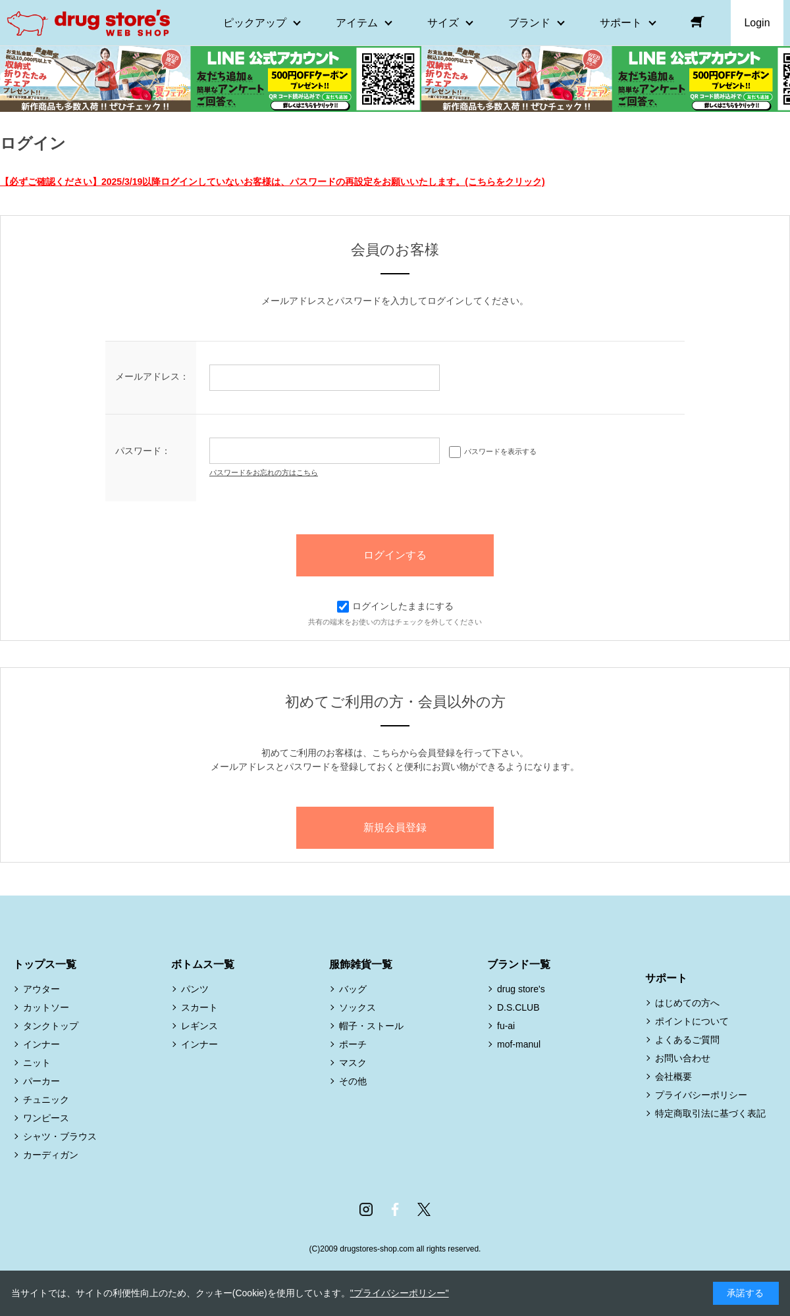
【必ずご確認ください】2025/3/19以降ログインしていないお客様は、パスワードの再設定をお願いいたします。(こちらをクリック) (272, 181)
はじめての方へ (687, 1003)
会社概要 (673, 1076)
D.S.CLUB (518, 1007)
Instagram (366, 1209)
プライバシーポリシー (701, 1095)
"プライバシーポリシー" (399, 1293)
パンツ (195, 989)
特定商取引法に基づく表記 (710, 1113)
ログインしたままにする (395, 606)
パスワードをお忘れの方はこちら (263, 472)
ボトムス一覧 (202, 964)
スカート (199, 1007)
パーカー (41, 1081)
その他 (353, 1081)
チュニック (46, 1099)
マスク (353, 1062)
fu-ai (506, 1026)
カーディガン (50, 1155)
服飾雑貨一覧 (360, 964)
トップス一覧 (44, 964)
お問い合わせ (682, 1058)
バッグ (353, 989)
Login (757, 22)
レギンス (199, 1026)
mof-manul (518, 1044)
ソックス (357, 1007)
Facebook (395, 1209)
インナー (41, 1044)
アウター (41, 989)
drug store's (521, 989)
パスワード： (143, 450)
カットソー (46, 1007)
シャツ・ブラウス (60, 1136)
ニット (37, 1062)
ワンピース (46, 1118)
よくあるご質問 (687, 1039)
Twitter (424, 1209)
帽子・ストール (371, 1026)
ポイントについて (692, 1021)
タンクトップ (50, 1026)
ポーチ (353, 1044)
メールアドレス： (152, 376)
